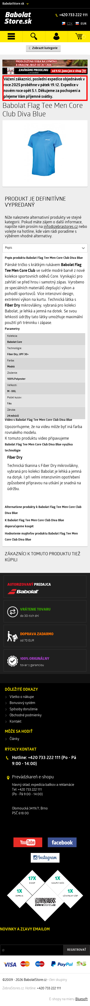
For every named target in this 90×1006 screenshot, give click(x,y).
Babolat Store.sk (18, 18)
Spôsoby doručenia (23, 709)
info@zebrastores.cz (61, 227)
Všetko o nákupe (22, 697)
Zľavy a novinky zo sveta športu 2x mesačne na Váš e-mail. (42, 938)
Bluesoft (81, 999)
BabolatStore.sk (13, 3)
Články (14, 739)
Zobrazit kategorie (45, 48)
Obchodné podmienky (26, 715)
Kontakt (15, 722)
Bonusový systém (22, 703)
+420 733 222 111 (73, 15)
